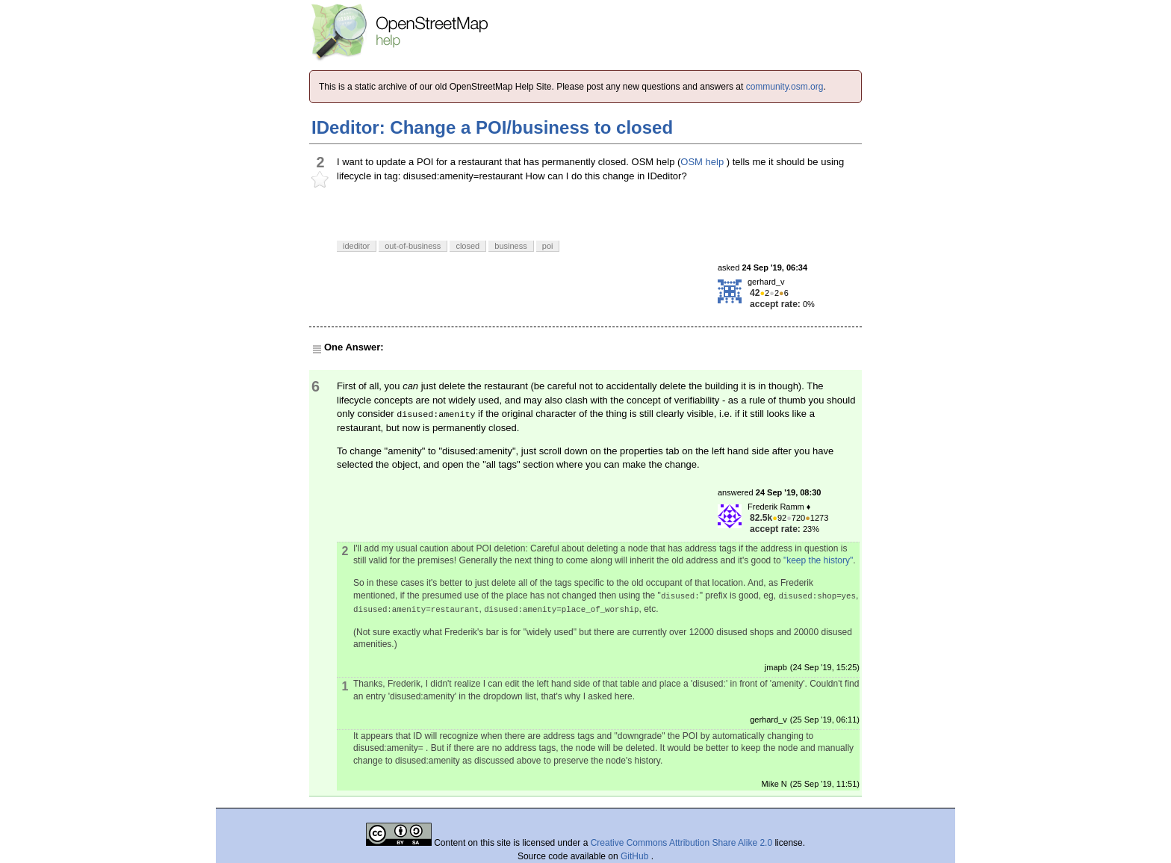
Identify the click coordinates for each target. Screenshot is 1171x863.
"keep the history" (818, 560)
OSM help (702, 161)
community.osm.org (785, 86)
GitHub (636, 856)
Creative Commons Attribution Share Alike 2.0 (681, 843)
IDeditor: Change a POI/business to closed (492, 127)
